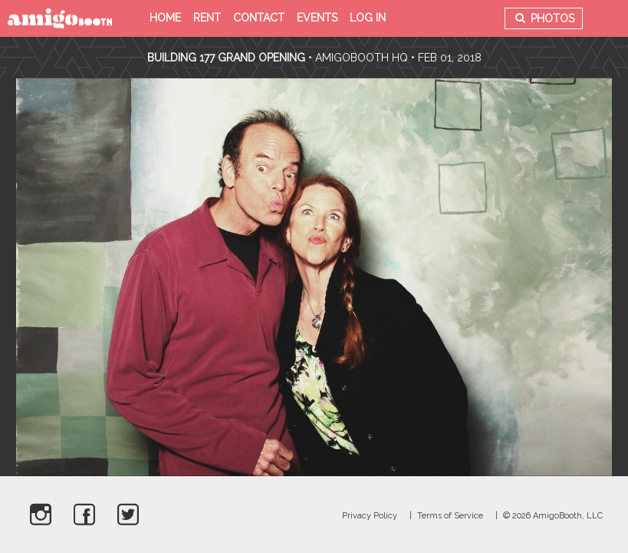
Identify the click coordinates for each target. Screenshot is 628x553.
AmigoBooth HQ (361, 57)
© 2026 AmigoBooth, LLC (553, 516)
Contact (258, 18)
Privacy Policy (369, 516)
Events (317, 18)
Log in (368, 18)
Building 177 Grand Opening (227, 57)
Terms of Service (450, 516)
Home (165, 18)
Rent (207, 18)
